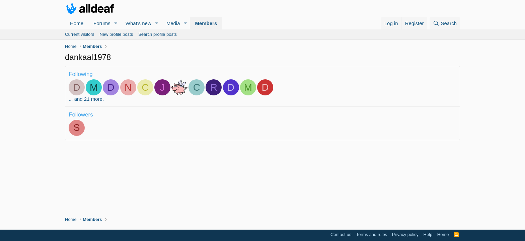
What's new (138, 23)
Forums (101, 23)
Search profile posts (157, 34)
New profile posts (116, 34)
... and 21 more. (86, 99)
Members (206, 23)
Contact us (340, 234)
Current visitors (79, 34)
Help (428, 234)
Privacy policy (405, 234)
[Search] (445, 23)
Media (173, 23)
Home (76, 23)
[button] (116, 23)
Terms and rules (371, 234)
